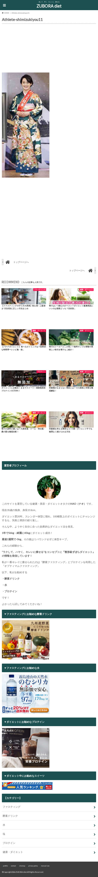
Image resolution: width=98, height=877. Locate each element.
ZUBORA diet (49, 6)
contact (13, 866)
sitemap (22, 866)
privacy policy (33, 866)
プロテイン (9, 842)
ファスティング (11, 806)
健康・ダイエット (13, 851)
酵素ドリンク (10, 815)
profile (5, 866)
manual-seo (45, 866)
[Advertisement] (49, 49)
